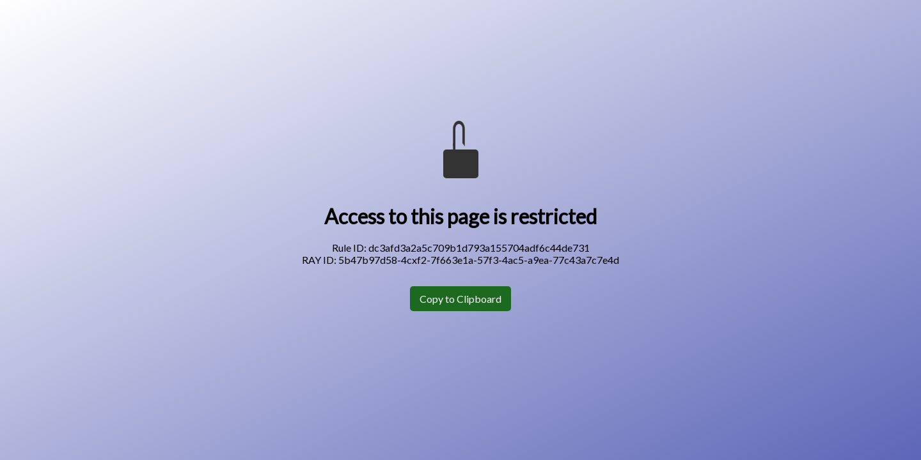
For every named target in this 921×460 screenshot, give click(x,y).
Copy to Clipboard (460, 299)
